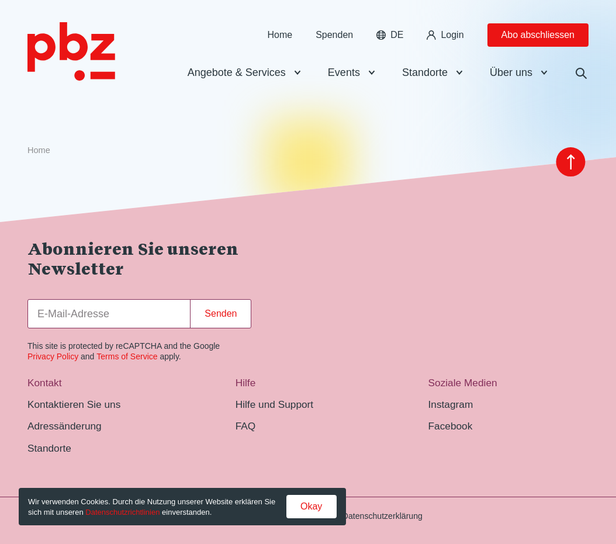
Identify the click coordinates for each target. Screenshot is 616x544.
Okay (311, 506)
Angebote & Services (237, 72)
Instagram (450, 404)
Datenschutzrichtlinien (122, 512)
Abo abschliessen (538, 35)
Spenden (334, 35)
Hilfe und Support (274, 404)
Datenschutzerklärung (382, 516)
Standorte (425, 72)
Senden (221, 313)
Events (344, 72)
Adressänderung (64, 426)
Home (279, 35)
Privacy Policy (52, 356)
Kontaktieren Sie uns (73, 404)
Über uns (511, 72)
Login (445, 35)
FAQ (246, 426)
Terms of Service (126, 356)
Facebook (450, 426)
